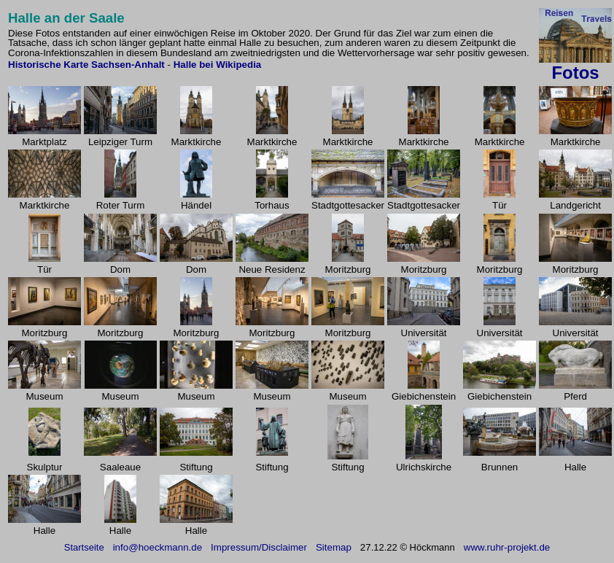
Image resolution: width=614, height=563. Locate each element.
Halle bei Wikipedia (218, 64)
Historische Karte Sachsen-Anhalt (88, 64)
